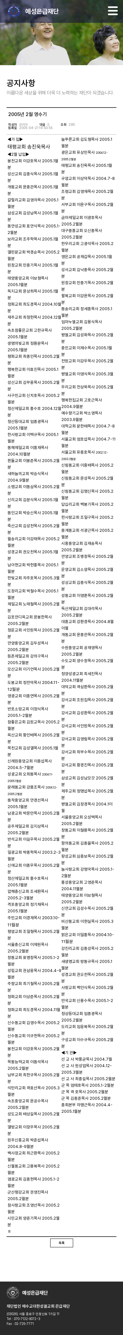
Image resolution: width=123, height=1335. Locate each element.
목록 (62, 1243)
